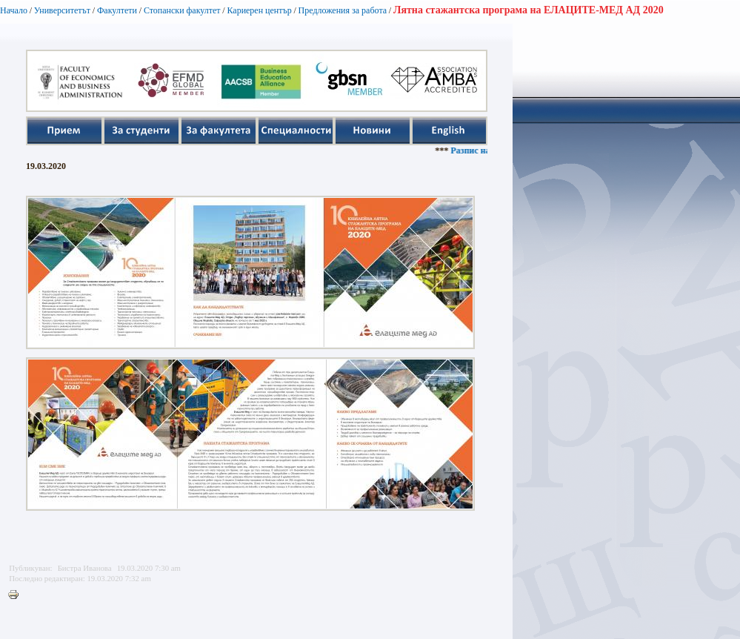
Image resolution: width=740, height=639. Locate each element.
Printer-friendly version (17, 595)
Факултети (117, 10)
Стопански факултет (182, 10)
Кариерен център (259, 10)
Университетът (62, 10)
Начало (13, 10)
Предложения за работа (343, 10)
